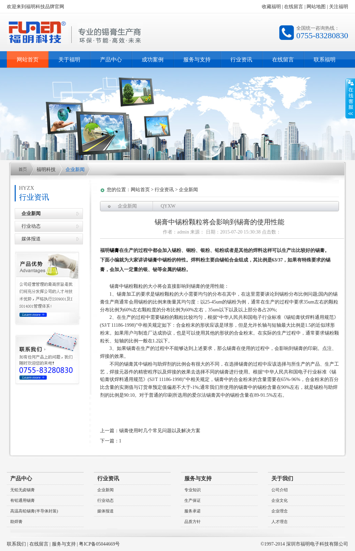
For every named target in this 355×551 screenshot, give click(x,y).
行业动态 (31, 226)
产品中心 (111, 59)
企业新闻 (75, 169)
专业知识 (192, 490)
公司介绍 (279, 490)
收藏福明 (271, 6)
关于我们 (282, 478)
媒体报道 (31, 238)
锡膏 (114, 250)
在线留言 (293, 6)
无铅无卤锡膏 (22, 490)
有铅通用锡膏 (22, 500)
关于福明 (69, 59)
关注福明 (338, 6)
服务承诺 (192, 511)
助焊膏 (16, 521)
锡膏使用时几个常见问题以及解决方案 (159, 430)
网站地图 (316, 6)
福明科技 (46, 169)
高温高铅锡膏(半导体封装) (34, 511)
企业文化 (279, 500)
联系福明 (325, 59)
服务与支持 (197, 59)
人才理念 (279, 521)
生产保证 (192, 500)
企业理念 (279, 511)
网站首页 (28, 59)
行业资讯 (241, 59)
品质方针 (192, 521)
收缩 (350, 99)
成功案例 (153, 59)
